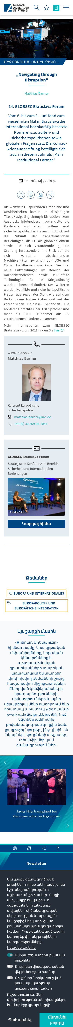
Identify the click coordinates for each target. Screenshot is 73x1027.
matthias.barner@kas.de (29, 417)
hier (59, 330)
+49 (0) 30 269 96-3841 (27, 423)
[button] (5, 762)
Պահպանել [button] (19, 1019)
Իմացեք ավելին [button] (21, 947)
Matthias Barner (36, 93)
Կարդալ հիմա (36, 523)
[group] (36, 793)
